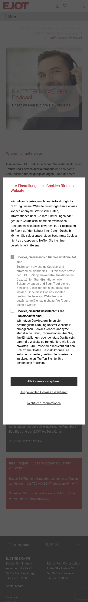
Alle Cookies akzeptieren (43, 381)
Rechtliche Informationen (44, 403)
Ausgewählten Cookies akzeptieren (43, 392)
